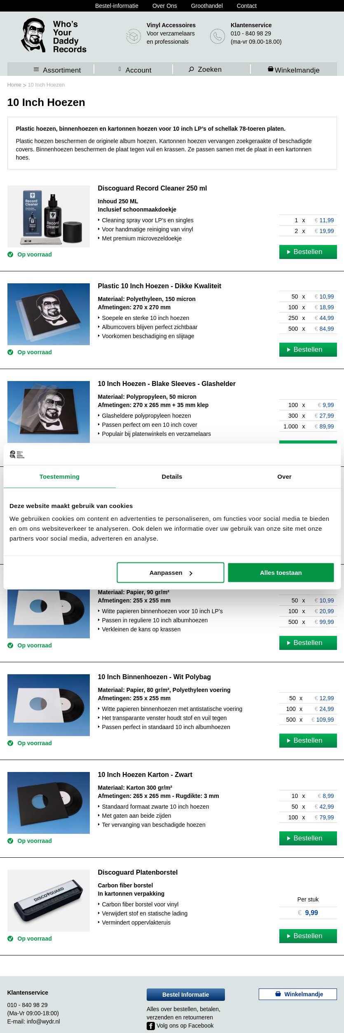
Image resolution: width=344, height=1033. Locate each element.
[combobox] (216, 69)
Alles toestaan (281, 572)
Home (15, 85)
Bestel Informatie (185, 994)
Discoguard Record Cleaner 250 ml (152, 188)
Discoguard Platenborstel (138, 872)
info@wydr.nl (43, 1021)
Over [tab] (284, 476)
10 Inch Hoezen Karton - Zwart (145, 774)
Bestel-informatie (116, 5)
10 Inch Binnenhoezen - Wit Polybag (154, 676)
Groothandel (207, 5)
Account (139, 70)
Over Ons (164, 5)
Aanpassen (171, 572)
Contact (247, 5)
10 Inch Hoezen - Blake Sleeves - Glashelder (167, 383)
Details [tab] (172, 476)
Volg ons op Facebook (180, 1025)
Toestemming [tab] (60, 476)
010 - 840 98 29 (251, 33)
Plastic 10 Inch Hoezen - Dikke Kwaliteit (160, 285)
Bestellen (305, 252)
